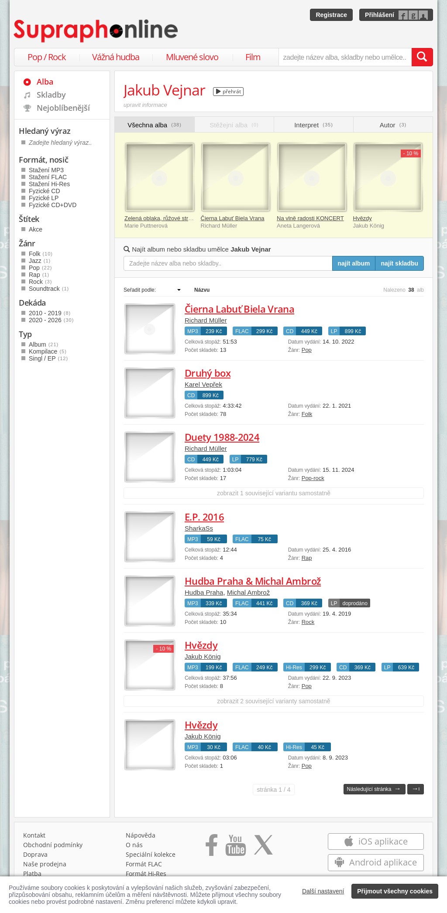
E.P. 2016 (204, 516)
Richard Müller (206, 320)
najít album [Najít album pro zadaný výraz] (354, 263)
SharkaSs (199, 528)
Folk (307, 414)
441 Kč (264, 603)
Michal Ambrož (248, 592)
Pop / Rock (47, 57)
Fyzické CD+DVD (52, 204)
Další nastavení (323, 891)
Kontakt (34, 835)
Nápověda (140, 835)
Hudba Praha (204, 592)
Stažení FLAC (48, 177)
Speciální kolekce (150, 854)
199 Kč (214, 667)
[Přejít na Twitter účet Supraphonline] (263, 848)
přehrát (228, 91)
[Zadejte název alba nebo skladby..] (228, 263)
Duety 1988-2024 (222, 436)
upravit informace (145, 105)
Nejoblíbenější (63, 107)
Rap (307, 558)
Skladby (51, 94)
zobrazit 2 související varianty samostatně (273, 701)
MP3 (192, 331)
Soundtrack (49, 288)
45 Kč (317, 747)
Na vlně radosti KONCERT (310, 218)
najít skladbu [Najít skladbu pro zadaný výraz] (399, 263)
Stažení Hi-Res (49, 184)
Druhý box (207, 372)
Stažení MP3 (46, 170)
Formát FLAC (144, 864)
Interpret (313, 125)
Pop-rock (313, 478)
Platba (32, 873)
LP (334, 331)
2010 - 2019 (50, 313)
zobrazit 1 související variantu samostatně (273, 493)
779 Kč (254, 459)
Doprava (35, 854)
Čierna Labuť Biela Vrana (233, 218)
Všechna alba (154, 125)
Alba (45, 81)
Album (43, 344)
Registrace (331, 14)
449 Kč (309, 331)
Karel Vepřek (203, 384)
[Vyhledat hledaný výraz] (422, 57)
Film (253, 57)
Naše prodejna (44, 864)
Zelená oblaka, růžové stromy (161, 218)
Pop (307, 350)
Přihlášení (379, 14)
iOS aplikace (376, 841)
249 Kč (264, 667)
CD (289, 331)
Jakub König (203, 656)
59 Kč (213, 539)
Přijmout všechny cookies (395, 891)
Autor (393, 125)
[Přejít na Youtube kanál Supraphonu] (235, 848)
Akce (35, 229)
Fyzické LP (43, 197)
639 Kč (406, 667)
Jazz (40, 260)
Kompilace (48, 351)
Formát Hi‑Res (146, 873)
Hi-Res (294, 667)
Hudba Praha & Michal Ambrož (253, 580)
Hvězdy (362, 218)
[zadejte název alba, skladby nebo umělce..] (345, 57)
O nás (134, 845)
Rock (308, 622)
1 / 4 (273, 789)
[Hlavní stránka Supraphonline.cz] (96, 31)
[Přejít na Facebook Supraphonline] (211, 848)
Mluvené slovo (192, 57)
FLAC (242, 331)
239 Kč (214, 331)
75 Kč (264, 539)
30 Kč (213, 747)
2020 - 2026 (51, 320)
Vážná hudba (115, 57)
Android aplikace (375, 862)
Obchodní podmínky (53, 845)
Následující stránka (374, 788)
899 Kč (353, 331)
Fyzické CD (44, 190)
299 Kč (264, 331)
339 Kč (214, 603)
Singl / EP (48, 358)
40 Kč (264, 747)
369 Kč (309, 603)
